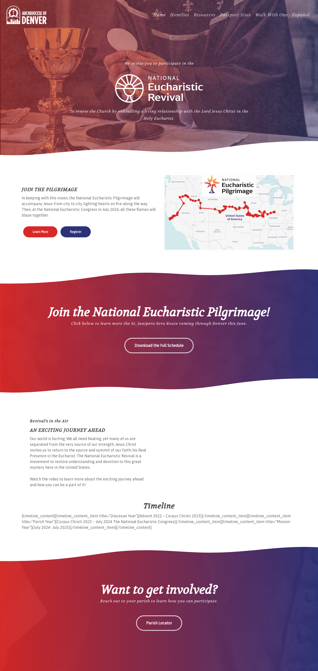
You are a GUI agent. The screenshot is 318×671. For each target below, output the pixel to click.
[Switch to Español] (301, 20)
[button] (40, 231)
